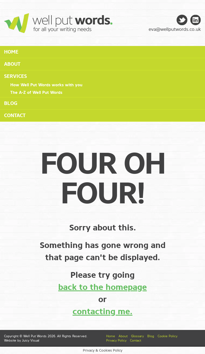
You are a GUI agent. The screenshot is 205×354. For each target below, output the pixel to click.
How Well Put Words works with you (46, 85)
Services (15, 76)
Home (11, 52)
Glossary (137, 336)
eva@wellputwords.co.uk (175, 29)
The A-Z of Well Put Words (36, 92)
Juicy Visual (30, 340)
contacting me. (102, 311)
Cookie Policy (167, 336)
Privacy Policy (116, 340)
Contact (14, 115)
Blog (10, 103)
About (12, 64)
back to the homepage (102, 287)
